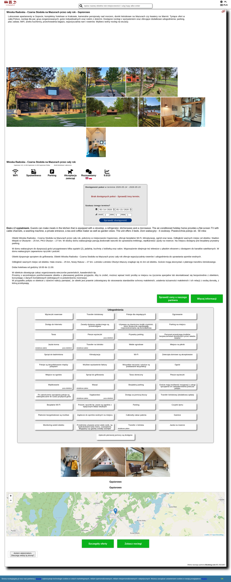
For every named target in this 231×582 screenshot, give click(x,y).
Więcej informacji (206, 298)
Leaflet (206, 535)
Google (38, 579)
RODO (204, 579)
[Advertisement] (115, 45)
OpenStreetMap (218, 535)
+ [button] (11, 496)
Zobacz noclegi (133, 543)
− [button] (11, 500)
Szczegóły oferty (98, 543)
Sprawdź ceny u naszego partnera (173, 298)
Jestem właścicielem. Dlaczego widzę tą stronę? (22, 554)
